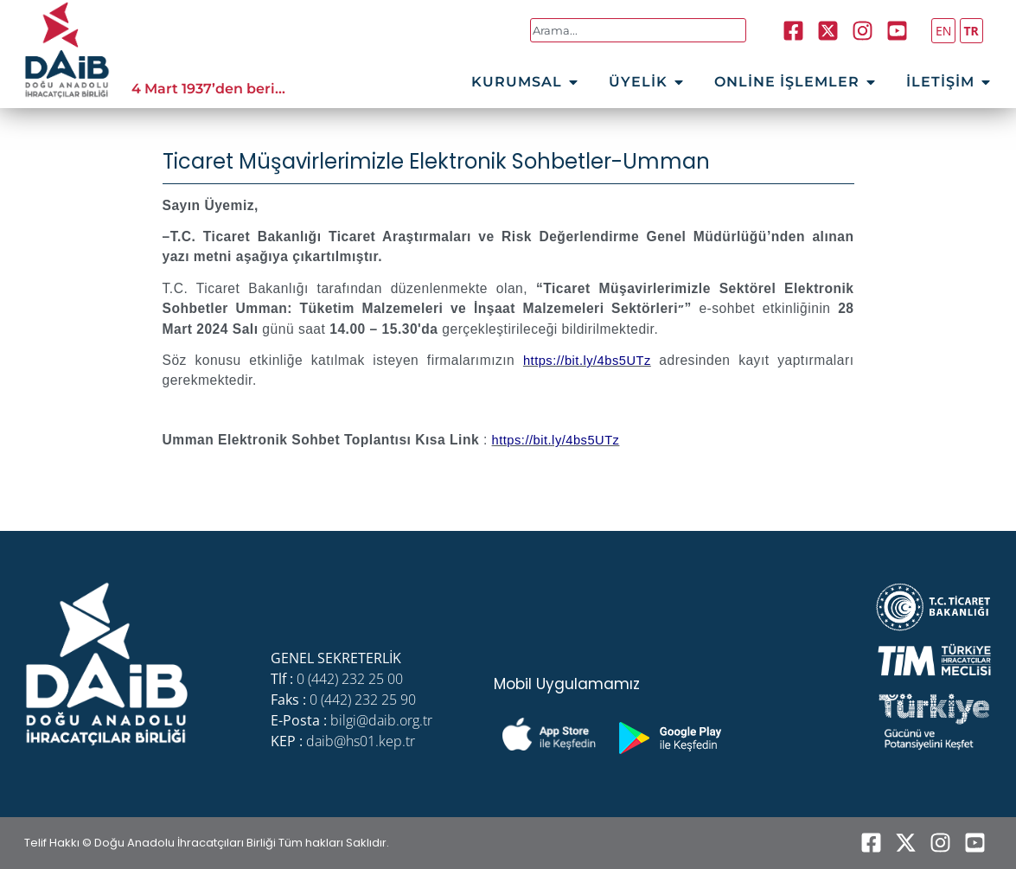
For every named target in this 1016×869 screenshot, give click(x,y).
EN (943, 30)
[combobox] (638, 30)
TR (971, 30)
